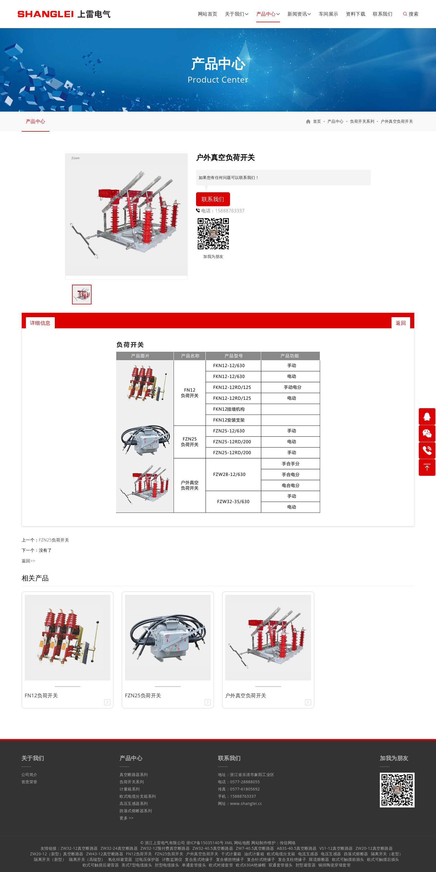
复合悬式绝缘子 (199, 859)
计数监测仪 (172, 859)
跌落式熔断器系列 (136, 810)
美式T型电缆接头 (137, 865)
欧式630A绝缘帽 (251, 865)
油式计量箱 (254, 853)
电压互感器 (331, 853)
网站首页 (207, 14)
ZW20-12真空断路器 (374, 848)
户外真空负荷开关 (397, 121)
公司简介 (29, 774)
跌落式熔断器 (356, 853)
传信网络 (288, 842)
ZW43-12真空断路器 (104, 853)
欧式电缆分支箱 (281, 853)
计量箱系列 (130, 789)
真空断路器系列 (134, 774)
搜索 (410, 14)
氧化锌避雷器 (120, 859)
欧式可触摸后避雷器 (101, 865)
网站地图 (242, 842)
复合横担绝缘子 (230, 859)
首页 (317, 121)
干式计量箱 (231, 853)
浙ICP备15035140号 (205, 842)
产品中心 (266, 14)
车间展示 (328, 14)
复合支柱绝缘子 (292, 859)
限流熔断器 (319, 859)
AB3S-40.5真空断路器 (297, 848)
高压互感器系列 (134, 803)
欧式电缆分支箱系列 (138, 796)
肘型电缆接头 (167, 865)
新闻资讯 (297, 14)
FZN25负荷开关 (54, 540)
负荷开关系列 (362, 121)
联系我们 (382, 14)
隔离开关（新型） (50, 859)
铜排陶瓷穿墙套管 (334, 865)
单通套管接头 (194, 865)
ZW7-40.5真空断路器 (255, 848)
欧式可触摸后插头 (383, 859)
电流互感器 (308, 853)
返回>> (28, 560)
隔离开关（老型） (387, 853)
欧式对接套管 (221, 865)
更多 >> (126, 818)
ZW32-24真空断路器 (119, 848)
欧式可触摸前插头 (348, 859)
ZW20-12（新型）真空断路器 (56, 853)
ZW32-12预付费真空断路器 (165, 848)
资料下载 (355, 14)
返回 (401, 322)
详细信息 (40, 322)
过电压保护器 (147, 859)
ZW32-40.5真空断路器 (212, 848)
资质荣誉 (29, 781)
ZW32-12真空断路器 (79, 848)
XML (229, 842)
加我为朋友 (213, 256)
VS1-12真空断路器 (336, 848)
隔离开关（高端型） (87, 859)
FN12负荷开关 (139, 853)
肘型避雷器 (306, 865)
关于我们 (234, 14)
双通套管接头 (281, 865)
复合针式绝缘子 (261, 859)
